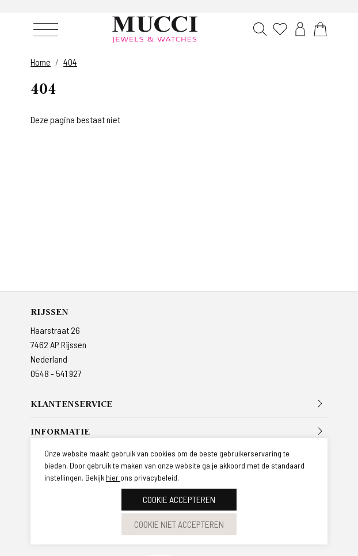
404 (70, 61)
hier (113, 477)
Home (41, 61)
